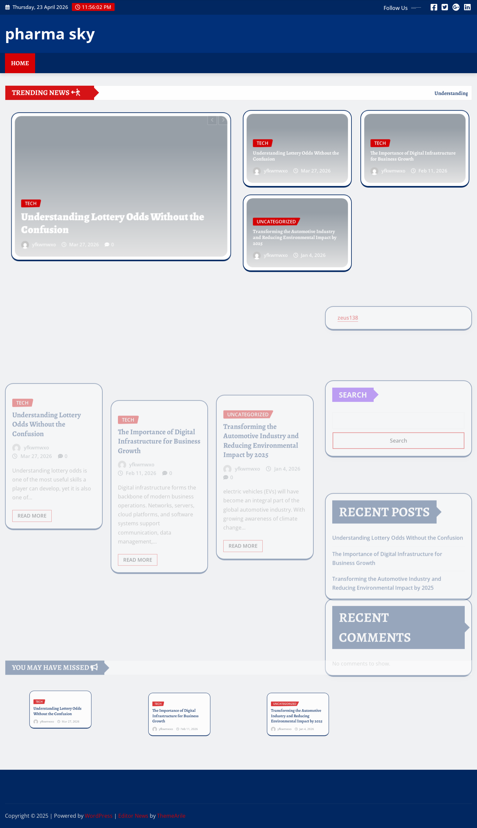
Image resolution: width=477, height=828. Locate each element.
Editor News (133, 815)
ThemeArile (171, 815)
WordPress (99, 815)
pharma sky (50, 33)
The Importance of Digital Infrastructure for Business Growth (413, 154)
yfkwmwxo (58, 234)
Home (20, 63)
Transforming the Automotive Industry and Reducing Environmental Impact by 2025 (295, 236)
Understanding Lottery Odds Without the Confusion (114, 217)
